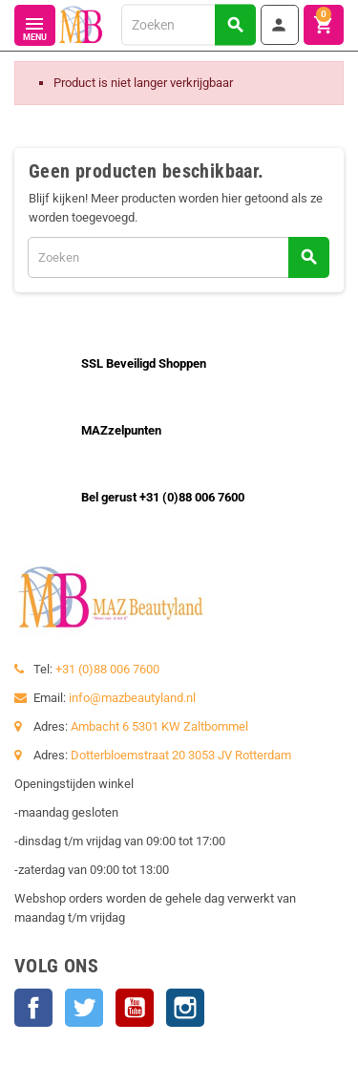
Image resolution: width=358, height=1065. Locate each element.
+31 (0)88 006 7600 (107, 669)
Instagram (185, 1008)
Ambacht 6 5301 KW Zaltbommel (159, 726)
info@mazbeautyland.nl (132, 698)
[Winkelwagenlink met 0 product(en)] (324, 25)
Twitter (84, 1008)
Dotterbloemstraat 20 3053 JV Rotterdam (181, 755)
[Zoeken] (188, 24)
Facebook (33, 1008)
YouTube (135, 1008)
